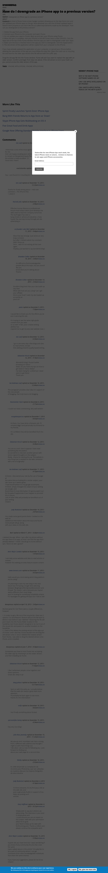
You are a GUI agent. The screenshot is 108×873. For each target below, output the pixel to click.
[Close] (75, 131)
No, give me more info (87, 869)
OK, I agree (72, 869)
